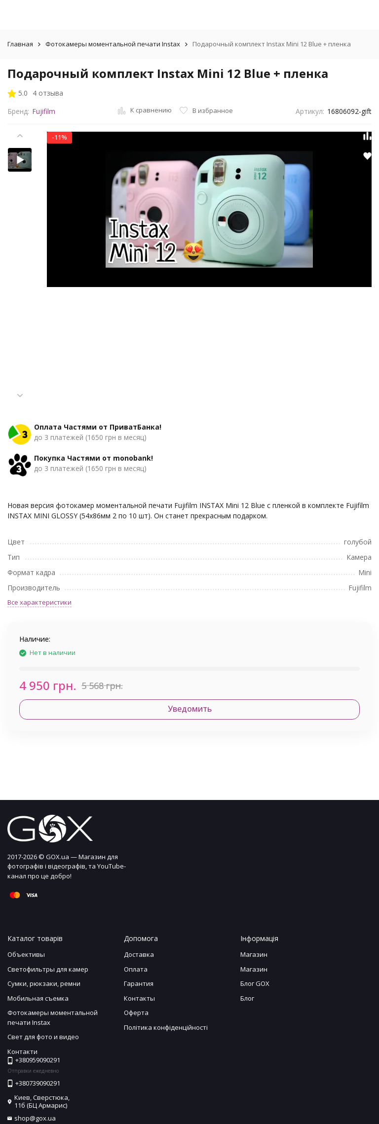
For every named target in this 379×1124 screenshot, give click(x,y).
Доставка (139, 954)
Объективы (26, 954)
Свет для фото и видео (43, 1036)
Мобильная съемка (38, 998)
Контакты (139, 998)
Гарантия (138, 983)
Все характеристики (39, 602)
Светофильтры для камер (47, 969)
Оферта (136, 1012)
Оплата (136, 969)
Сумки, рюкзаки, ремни (43, 983)
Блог (247, 998)
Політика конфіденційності (166, 1027)
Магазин (253, 954)
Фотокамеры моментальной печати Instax (112, 43)
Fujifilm (43, 111)
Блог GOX (254, 983)
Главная (20, 43)
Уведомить (190, 708)
